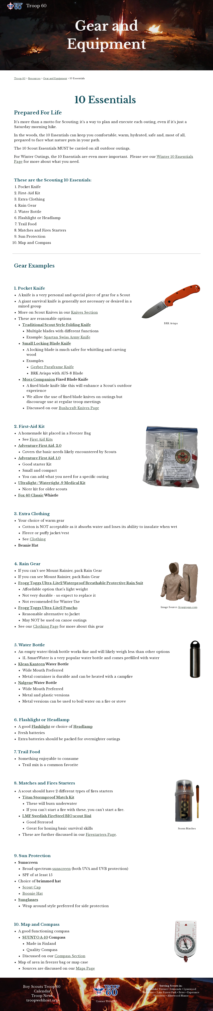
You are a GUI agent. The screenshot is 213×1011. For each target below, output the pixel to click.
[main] (106, 35)
